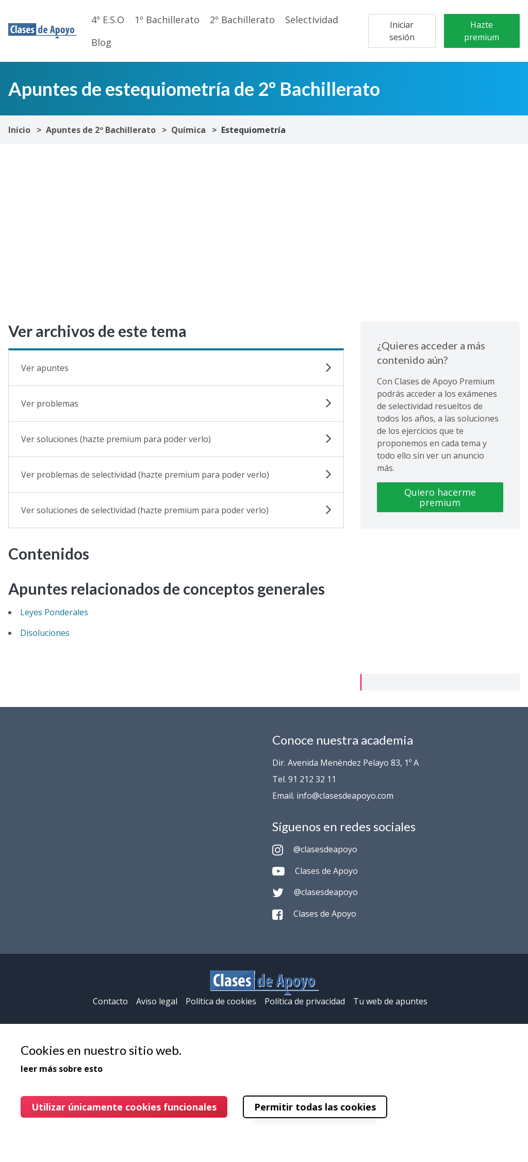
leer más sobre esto (62, 1068)
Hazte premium (481, 31)
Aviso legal (156, 1001)
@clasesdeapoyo (314, 849)
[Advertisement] (264, 233)
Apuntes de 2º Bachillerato (101, 130)
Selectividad (311, 19)
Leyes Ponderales (54, 612)
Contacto (110, 1001)
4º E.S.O (107, 19)
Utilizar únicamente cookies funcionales (124, 1107)
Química (188, 130)
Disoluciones (45, 632)
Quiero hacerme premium (440, 497)
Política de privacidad (305, 1001)
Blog (101, 42)
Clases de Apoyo (315, 871)
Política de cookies (221, 1001)
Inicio (19, 130)
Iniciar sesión (402, 31)
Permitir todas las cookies (315, 1107)
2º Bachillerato (242, 19)
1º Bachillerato (167, 19)
